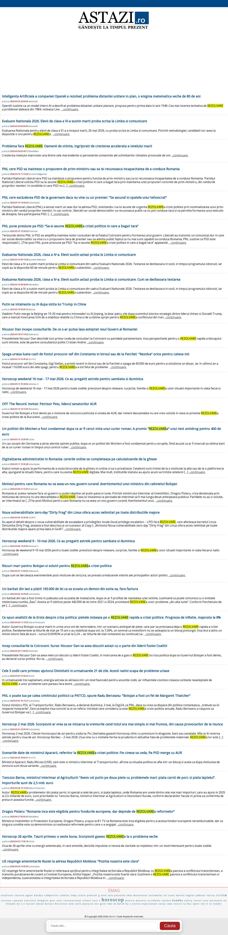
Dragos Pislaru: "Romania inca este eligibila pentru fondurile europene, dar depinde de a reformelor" (88, 811)
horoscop (113, 899)
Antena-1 (33, 384)
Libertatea (34, 202)
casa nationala (212, 900)
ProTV (32, 359)
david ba (123, 904)
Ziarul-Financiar (36, 622)
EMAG (114, 890)
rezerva (20, 895)
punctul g (93, 895)
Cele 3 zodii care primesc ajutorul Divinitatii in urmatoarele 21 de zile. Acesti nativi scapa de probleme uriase (85, 671)
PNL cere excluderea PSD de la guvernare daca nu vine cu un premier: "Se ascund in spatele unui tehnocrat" (84, 197)
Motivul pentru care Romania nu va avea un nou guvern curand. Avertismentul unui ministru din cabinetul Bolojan (89, 484)
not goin (100, 904)
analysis (88, 904)
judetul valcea (205, 895)
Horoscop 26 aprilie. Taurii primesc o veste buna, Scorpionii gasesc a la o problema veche (80, 836)
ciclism (221, 895)
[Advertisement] (114, 59)
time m (111, 904)
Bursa (32, 309)
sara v (96, 900)
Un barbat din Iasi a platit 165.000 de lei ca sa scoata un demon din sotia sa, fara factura (70, 589)
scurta (82, 895)
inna (130, 895)
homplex (43, 900)
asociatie (30, 900)
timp (74, 895)
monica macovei (136, 900)
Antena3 (33, 101)
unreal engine (185, 895)
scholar (65, 895)
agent (29, 895)
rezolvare (7, 895)
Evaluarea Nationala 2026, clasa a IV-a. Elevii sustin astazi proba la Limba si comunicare (69, 254)
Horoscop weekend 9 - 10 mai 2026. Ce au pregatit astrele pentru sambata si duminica (68, 541)
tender (217, 904)
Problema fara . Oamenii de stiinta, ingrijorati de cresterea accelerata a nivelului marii (77, 146)
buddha (177, 900)
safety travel (193, 900)
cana (170, 904)
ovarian (6, 900)
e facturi (30, 904)
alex (104, 895)
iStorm (112, 916)
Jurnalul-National (37, 259)
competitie (51, 895)
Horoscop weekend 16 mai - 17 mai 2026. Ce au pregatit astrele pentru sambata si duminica (72, 379)
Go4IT (32, 517)
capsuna (17, 900)
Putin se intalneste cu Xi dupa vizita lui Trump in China (44, 304)
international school (77, 900)
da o (20, 904)
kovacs (49, 904)
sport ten (199, 904)
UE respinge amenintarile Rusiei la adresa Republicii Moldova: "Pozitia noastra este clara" (70, 861)
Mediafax (33, 151)
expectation (149, 904)
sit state (169, 895)
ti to (209, 904)
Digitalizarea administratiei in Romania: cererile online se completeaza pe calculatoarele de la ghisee (79, 459)
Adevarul (33, 334)
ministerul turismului (148, 895)
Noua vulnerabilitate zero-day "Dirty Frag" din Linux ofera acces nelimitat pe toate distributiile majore (81, 512)
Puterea (33, 231)
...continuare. (70, 109)
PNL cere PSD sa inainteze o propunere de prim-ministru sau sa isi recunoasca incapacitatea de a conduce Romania (91, 169)
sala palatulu (116, 895)
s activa (135, 904)
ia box (187, 904)
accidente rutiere (159, 900)
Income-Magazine (37, 174)
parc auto (56, 900)
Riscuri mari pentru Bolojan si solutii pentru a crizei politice (57, 566)
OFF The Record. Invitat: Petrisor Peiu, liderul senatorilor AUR (49, 404)
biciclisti (61, 904)
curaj (162, 904)
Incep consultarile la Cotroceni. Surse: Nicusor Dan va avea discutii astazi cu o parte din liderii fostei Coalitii (84, 646)
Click (31, 439)
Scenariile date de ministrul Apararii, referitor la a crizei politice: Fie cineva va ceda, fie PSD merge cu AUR (92, 753)
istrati (178, 904)
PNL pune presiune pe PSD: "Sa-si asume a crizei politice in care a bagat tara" (70, 226)
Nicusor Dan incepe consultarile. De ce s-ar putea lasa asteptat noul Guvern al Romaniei (69, 329)
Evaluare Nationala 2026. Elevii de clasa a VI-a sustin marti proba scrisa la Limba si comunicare (74, 121)
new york (75, 904)
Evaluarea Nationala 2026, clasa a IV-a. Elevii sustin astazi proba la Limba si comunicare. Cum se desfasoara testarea (91, 279)
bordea (38, 895)
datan (40, 904)
